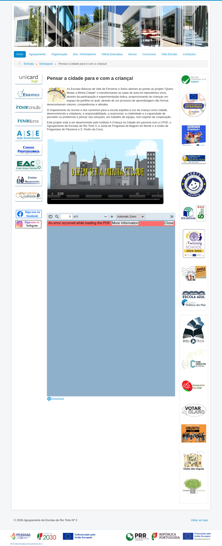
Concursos (149, 54)
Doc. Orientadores (84, 54)
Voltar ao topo (199, 520)
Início (19, 54)
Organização (59, 54)
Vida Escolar (169, 54)
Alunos (132, 54)
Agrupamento (37, 54)
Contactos (189, 54)
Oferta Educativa (111, 54)
